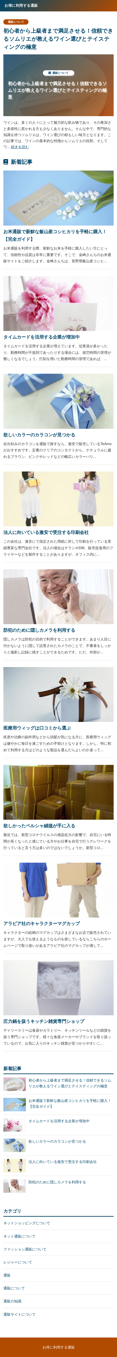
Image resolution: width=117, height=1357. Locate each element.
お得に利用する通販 (58, 1347)
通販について (16, 21)
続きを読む (20, 147)
